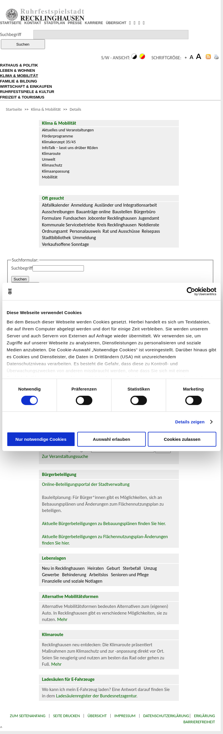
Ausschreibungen (58, 211)
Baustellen (122, 211)
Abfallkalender (55, 205)
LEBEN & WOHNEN (17, 70)
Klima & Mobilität (46, 109)
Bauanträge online (93, 211)
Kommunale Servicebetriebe (68, 225)
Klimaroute (51, 153)
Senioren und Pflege (130, 574)
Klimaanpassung (55, 171)
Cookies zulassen (182, 439)
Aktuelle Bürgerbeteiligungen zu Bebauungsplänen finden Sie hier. (104, 523)
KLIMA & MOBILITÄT (19, 76)
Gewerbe (50, 574)
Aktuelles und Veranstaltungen (67, 130)
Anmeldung (82, 205)
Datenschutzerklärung (166, 715)
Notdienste (149, 225)
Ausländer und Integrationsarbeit (126, 205)
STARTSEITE (10, 23)
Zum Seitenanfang (27, 715)
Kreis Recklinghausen (116, 225)
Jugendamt (149, 218)
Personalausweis (85, 231)
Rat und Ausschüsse (121, 231)
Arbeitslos (98, 574)
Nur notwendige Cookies (40, 439)
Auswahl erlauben (111, 439)
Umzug (150, 568)
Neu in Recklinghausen (63, 568)
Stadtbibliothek (56, 237)
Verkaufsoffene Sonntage (65, 244)
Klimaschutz (52, 165)
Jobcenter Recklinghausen (112, 218)
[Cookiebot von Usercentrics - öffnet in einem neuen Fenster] (191, 291)
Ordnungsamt (55, 231)
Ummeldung (84, 237)
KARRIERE (94, 23)
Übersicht (97, 715)
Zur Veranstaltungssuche (65, 456)
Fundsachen (74, 218)
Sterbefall (132, 568)
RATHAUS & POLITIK (19, 65)
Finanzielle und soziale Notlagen (72, 581)
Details (75, 109)
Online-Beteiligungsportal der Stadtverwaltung (86, 484)
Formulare (51, 218)
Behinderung (74, 574)
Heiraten (95, 568)
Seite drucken (66, 715)
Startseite (14, 109)
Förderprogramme (57, 136)
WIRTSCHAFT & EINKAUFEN (26, 86)
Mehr (62, 619)
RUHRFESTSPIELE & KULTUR (27, 91)
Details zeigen (189, 421)
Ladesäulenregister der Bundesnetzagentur (96, 696)
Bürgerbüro (144, 211)
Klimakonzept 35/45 (59, 141)
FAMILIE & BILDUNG (18, 81)
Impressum (125, 715)
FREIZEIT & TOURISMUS (22, 97)
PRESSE (75, 23)
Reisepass (151, 231)
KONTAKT (32, 23)
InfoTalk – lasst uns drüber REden (70, 147)
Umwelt (48, 159)
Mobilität (49, 177)
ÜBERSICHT (116, 23)
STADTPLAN (54, 23)
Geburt (113, 568)
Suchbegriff (10, 34)
